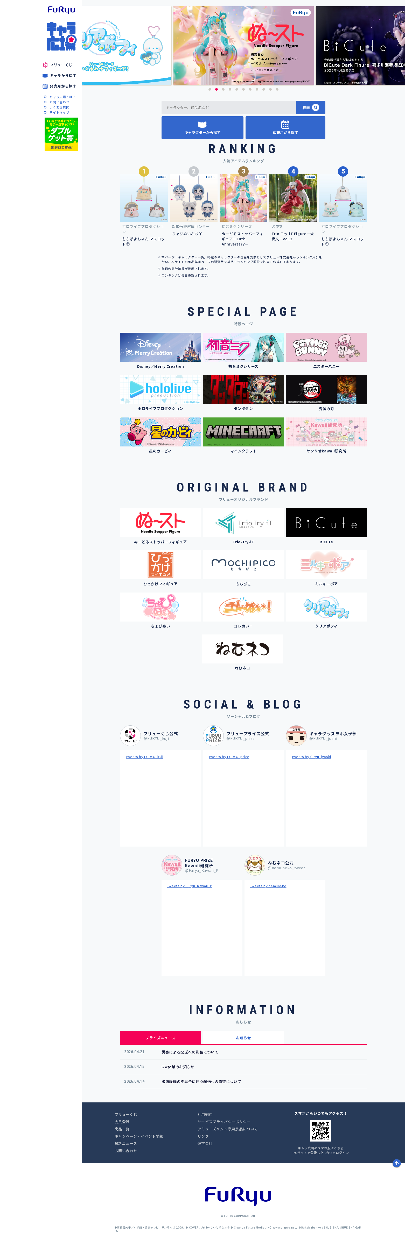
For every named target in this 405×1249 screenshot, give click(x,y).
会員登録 (122, 1121)
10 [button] (270, 89)
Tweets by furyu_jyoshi (311, 756)
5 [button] (236, 89)
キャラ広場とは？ (63, 97)
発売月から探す (63, 86)
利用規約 (205, 1114)
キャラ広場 (61, 36)
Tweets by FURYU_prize (229, 756)
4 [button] (230, 89)
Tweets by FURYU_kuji (144, 756)
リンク (203, 1136)
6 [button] (243, 89)
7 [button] (250, 89)
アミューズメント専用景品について (228, 1128)
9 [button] (263, 89)
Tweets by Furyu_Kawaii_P (189, 885)
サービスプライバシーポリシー (224, 1121)
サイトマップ (59, 112)
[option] (236, 45)
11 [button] (277, 89)
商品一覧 (122, 1128)
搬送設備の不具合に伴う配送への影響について (201, 1081)
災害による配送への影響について (190, 1052)
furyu (61, 10)
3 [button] (223, 89)
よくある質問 (59, 107)
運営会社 (205, 1143)
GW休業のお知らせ (178, 1066)
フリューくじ (61, 64)
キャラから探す (63, 75)
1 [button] (209, 89)
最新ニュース (126, 1143)
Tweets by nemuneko (268, 885)
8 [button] (257, 89)
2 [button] (216, 89)
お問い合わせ (59, 102)
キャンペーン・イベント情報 (139, 1136)
